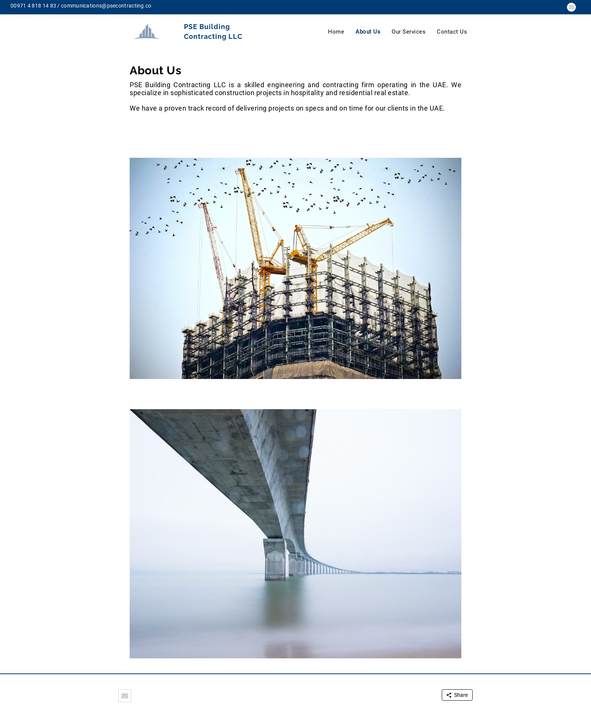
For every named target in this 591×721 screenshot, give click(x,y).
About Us (367, 31)
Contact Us (452, 31)
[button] (571, 7)
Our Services (409, 31)
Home (336, 31)
